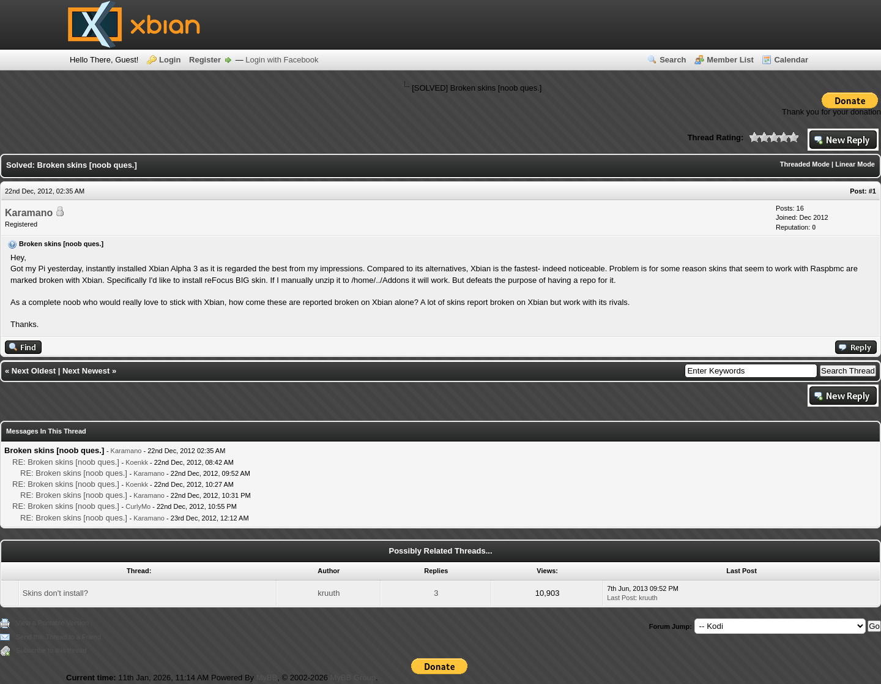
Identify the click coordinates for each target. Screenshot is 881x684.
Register (205, 59)
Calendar (791, 59)
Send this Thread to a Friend (58, 637)
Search (673, 59)
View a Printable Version (52, 622)
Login (169, 59)
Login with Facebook (281, 59)
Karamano (29, 213)
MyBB (267, 677)
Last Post (621, 597)
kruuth (329, 593)
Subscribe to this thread (51, 650)
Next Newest (86, 370)
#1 (872, 191)
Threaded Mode (805, 164)
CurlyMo (138, 506)
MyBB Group (353, 677)
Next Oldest (34, 370)
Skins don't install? (55, 593)
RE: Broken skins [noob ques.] (65, 462)
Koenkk (136, 462)
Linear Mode (855, 164)
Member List (730, 59)
